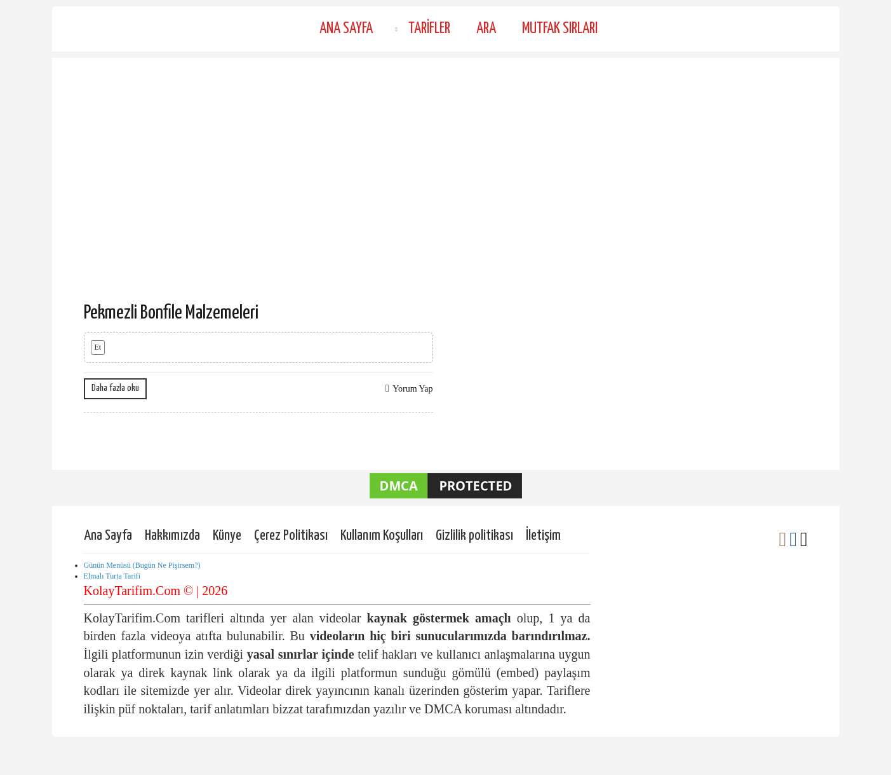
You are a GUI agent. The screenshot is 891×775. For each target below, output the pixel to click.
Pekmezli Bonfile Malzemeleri (171, 312)
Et (98, 347)
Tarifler (429, 29)
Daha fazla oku (115, 388)
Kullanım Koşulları (381, 535)
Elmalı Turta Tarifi (112, 576)
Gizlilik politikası (474, 535)
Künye (227, 535)
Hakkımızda (172, 535)
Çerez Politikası (291, 535)
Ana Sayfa (346, 29)
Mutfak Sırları (560, 29)
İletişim (543, 535)
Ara (486, 29)
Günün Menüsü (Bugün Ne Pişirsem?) (142, 565)
